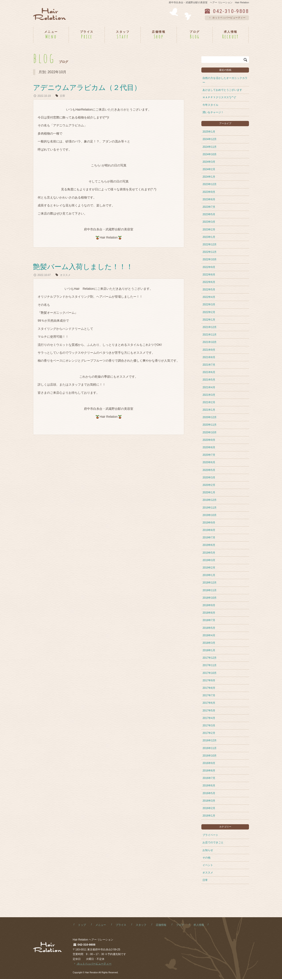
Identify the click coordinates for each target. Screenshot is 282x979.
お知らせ (207, 850)
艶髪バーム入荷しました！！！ (83, 267)
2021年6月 (208, 372)
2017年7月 (208, 695)
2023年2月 (208, 229)
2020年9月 (208, 439)
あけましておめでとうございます (222, 89)
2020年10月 (209, 432)
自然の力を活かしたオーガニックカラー (224, 80)
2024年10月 (209, 154)
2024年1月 (208, 176)
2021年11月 (209, 334)
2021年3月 (208, 394)
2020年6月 (208, 462)
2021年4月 (208, 387)
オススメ (65, 275)
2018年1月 (208, 650)
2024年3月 (208, 161)
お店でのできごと (213, 842)
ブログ (180, 924)
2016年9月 (208, 763)
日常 (62, 95)
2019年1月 (208, 575)
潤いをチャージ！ (213, 112)
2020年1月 (208, 492)
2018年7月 (208, 620)
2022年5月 (208, 289)
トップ (82, 924)
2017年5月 (208, 710)
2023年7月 (208, 206)
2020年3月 (208, 477)
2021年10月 (209, 342)
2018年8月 (208, 612)
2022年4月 (208, 297)
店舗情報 (161, 924)
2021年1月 (208, 409)
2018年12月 (209, 582)
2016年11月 (209, 748)
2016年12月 (209, 740)
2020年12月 (209, 417)
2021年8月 (208, 357)
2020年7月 (208, 454)
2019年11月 (209, 507)
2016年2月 (208, 808)
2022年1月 (208, 319)
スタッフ (141, 924)
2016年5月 (208, 793)
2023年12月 (209, 184)
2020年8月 (208, 447)
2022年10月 (209, 259)
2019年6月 (208, 545)
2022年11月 (209, 251)
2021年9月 (208, 349)
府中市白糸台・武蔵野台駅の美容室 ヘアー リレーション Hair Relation (209, 2)
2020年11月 (209, 424)
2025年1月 (208, 131)
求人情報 (198, 924)
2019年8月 (208, 530)
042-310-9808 (231, 11)
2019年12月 (209, 499)
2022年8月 (208, 274)
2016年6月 (208, 785)
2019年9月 (208, 522)
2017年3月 (208, 725)
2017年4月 (208, 718)
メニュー (100, 924)
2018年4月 (208, 635)
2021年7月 (208, 364)
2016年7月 (208, 778)
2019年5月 (208, 552)
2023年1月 (208, 237)
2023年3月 (208, 221)
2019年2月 (208, 567)
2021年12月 (209, 327)
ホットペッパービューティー (226, 17)
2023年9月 (208, 191)
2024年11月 (209, 146)
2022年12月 (209, 244)
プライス (121, 924)
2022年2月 (208, 312)
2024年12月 (209, 139)
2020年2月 (208, 485)
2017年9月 (208, 680)
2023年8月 (208, 199)
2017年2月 (208, 733)
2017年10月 (209, 673)
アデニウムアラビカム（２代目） (87, 87)
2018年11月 (209, 590)
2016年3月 (208, 800)
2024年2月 (208, 169)
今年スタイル (210, 104)
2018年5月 (208, 627)
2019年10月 (209, 515)
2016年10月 (209, 755)
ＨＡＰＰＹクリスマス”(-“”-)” (219, 97)
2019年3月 (208, 560)
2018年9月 (208, 605)
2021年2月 (208, 402)
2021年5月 (208, 379)
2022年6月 (208, 282)
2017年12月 (209, 657)
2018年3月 (208, 642)
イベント (207, 865)
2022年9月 (208, 267)
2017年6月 (208, 702)
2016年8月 (208, 770)
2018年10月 (209, 597)
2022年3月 (208, 304)
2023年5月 (208, 214)
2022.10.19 (42, 95)
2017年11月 (209, 665)
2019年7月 (208, 537)
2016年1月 (208, 815)
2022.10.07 (42, 275)
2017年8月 (208, 687)
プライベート (210, 835)
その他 (206, 857)
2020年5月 (208, 470)
